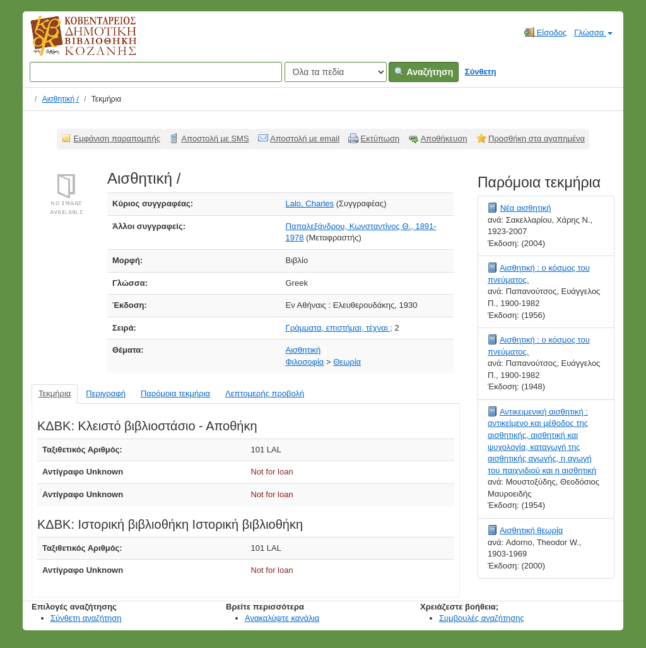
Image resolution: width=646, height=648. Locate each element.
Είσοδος (545, 32)
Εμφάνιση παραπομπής (117, 138)
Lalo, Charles (310, 203)
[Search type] (336, 72)
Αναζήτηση (423, 72)
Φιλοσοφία (305, 362)
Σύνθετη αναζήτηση (86, 618)
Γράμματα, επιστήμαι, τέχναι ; (339, 328)
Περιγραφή (106, 393)
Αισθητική (303, 350)
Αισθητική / (60, 99)
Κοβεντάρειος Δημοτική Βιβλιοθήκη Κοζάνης (71, 43)
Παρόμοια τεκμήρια (175, 393)
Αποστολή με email (304, 138)
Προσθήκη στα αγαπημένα (536, 138)
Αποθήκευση (444, 138)
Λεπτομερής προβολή (264, 393)
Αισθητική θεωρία (531, 530)
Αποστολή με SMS (215, 138)
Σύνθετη (480, 71)
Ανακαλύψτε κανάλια (282, 618)
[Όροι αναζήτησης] (156, 72)
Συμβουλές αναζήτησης (481, 618)
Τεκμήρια (54, 393)
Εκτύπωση (380, 138)
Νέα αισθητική (525, 208)
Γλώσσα (593, 32)
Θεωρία (347, 362)
